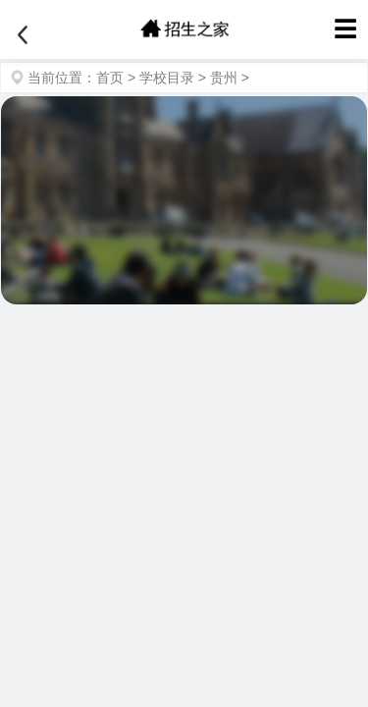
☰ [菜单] (345, 29)
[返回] (22, 35)
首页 (110, 77)
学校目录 (166, 77)
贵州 (223, 77)
